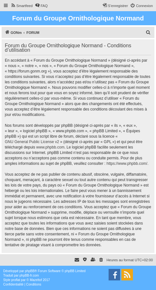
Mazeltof (36, 280)
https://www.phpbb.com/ (127, 163)
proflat (15, 280)
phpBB (30, 271)
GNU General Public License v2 (32, 142)
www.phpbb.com (50, 147)
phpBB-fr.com (29, 275)
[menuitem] (22, 6)
